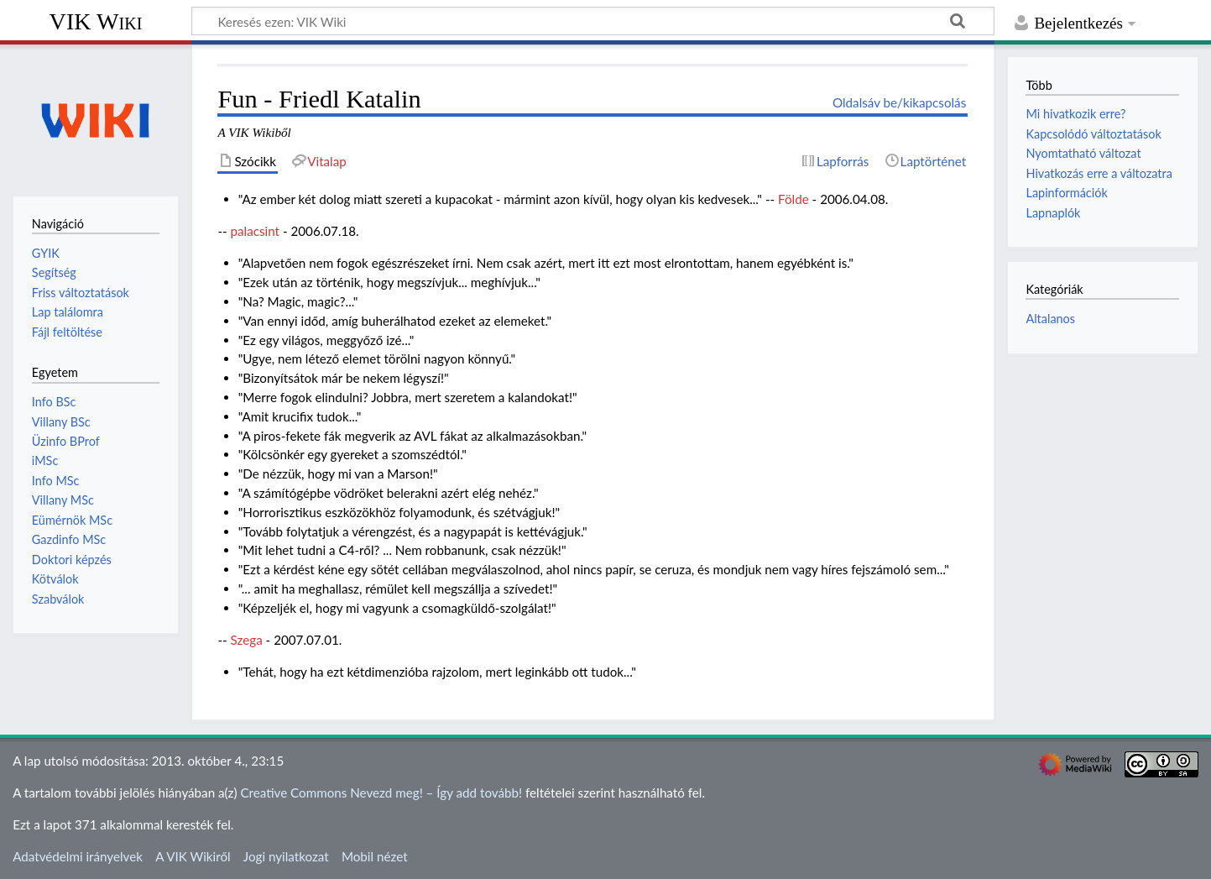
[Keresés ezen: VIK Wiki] (593, 21)
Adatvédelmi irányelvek (78, 856)
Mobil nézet (375, 856)
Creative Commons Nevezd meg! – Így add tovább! (381, 792)
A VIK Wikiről (192, 856)
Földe (793, 199)
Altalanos (1050, 318)
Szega (247, 639)
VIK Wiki (96, 21)
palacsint (255, 230)
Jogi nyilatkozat (286, 856)
